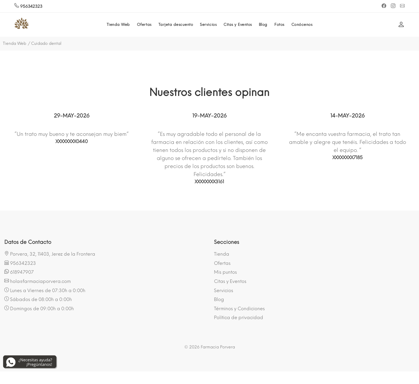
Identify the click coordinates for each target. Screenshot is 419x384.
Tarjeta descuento (175, 24)
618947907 (19, 272)
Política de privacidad (238, 317)
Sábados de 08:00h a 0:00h (38, 299)
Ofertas (144, 24)
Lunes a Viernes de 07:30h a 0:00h (44, 290)
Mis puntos (225, 272)
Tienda (221, 254)
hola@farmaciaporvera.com (37, 281)
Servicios (208, 24)
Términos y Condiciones (239, 308)
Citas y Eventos (237, 24)
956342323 (28, 6)
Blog (263, 24)
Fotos (279, 24)
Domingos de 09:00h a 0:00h (39, 308)
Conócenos (302, 24)
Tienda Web (118, 24)
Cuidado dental (46, 43)
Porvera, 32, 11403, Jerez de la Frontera (49, 254)
